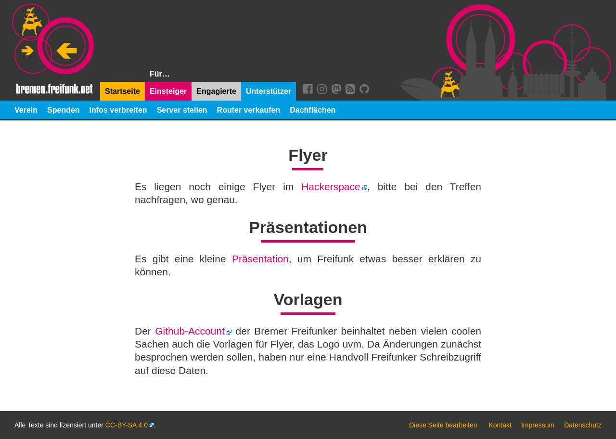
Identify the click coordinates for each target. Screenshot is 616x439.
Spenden (63, 110)
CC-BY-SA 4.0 (126, 425)
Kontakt (499, 425)
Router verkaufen (249, 110)
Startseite (122, 91)
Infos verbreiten (118, 110)
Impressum (537, 425)
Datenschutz (583, 425)
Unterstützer (268, 91)
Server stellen (182, 110)
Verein (26, 110)
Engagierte (216, 91)
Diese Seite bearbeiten (443, 425)
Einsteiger (168, 91)
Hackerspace (330, 186)
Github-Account (190, 330)
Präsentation (260, 258)
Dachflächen (312, 110)
